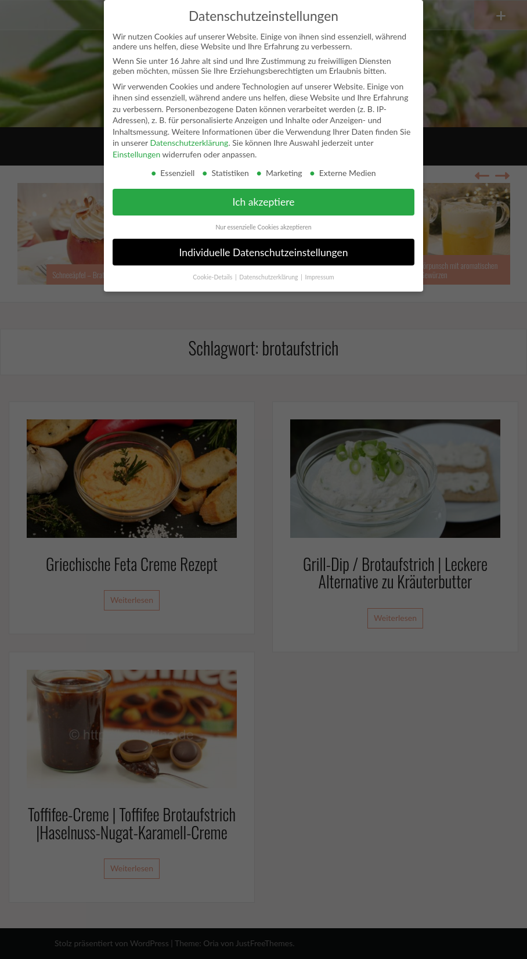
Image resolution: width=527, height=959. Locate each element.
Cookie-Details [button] (213, 277)
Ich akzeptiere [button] (264, 202)
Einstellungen (136, 154)
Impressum (319, 277)
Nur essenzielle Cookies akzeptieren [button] (263, 227)
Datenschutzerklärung (189, 143)
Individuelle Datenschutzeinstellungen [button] (263, 252)
